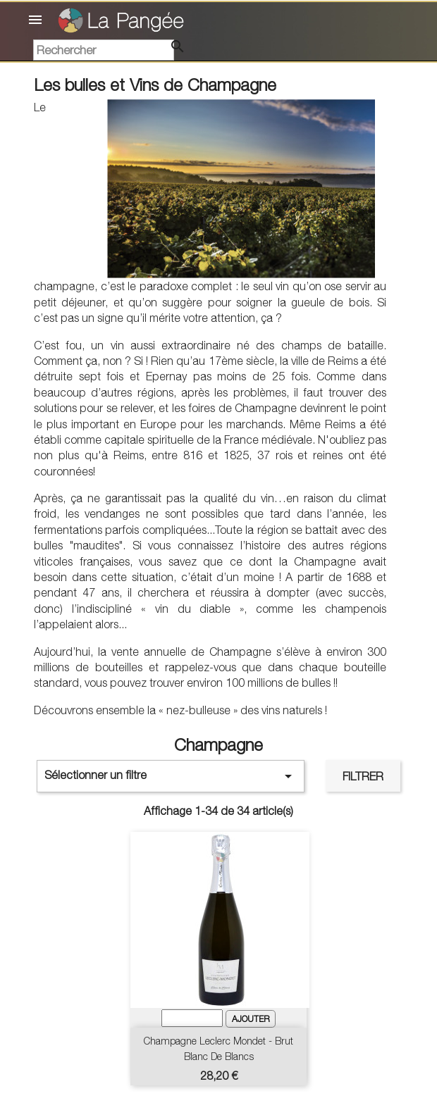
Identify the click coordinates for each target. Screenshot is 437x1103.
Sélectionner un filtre (170, 776)
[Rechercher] (103, 50)
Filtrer (363, 776)
